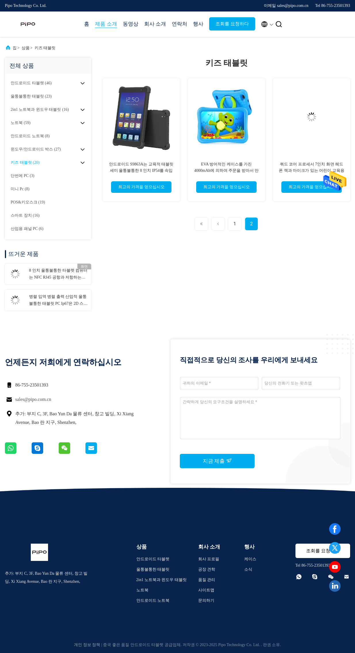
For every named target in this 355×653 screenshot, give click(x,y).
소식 (248, 569)
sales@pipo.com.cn (33, 399)
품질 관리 (206, 580)
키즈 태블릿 (45, 48)
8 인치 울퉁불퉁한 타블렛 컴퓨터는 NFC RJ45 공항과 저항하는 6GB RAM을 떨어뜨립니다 (58, 274)
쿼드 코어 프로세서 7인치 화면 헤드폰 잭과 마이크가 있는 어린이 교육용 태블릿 (311, 170)
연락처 (179, 24)
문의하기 (206, 600)
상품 (26, 48)
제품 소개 (106, 24)
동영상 (130, 24)
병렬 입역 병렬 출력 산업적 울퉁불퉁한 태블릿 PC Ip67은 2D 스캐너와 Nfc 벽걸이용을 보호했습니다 (58, 300)
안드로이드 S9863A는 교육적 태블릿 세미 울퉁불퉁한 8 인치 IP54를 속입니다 (141, 170)
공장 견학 (206, 569)
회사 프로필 (209, 559)
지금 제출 (217, 461)
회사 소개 (155, 24)
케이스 (250, 559)
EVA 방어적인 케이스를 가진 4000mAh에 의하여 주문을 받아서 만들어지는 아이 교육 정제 (226, 170)
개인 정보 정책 (87, 645)
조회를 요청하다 (232, 23)
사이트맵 (206, 590)
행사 (198, 24)
